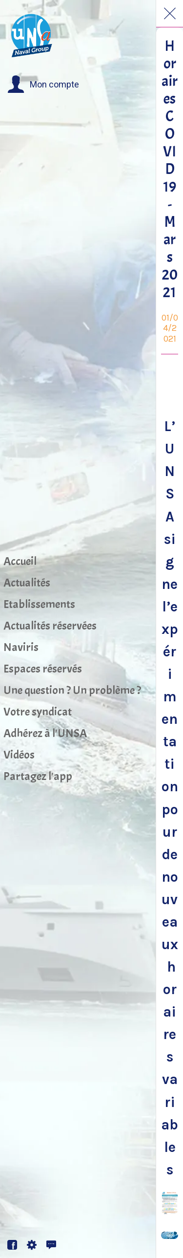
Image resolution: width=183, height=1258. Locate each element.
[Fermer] (170, 14)
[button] (43, 84)
